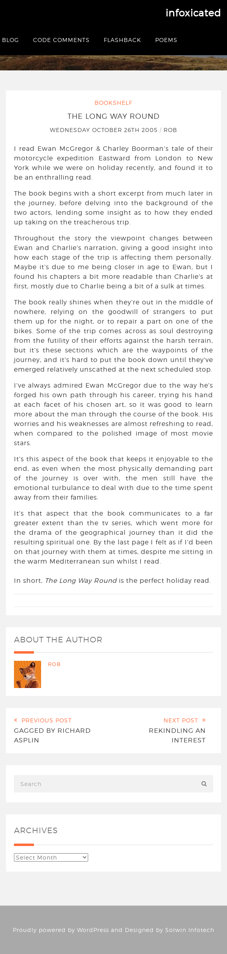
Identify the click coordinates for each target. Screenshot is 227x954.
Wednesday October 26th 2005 (105, 129)
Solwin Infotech (189, 929)
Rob (170, 129)
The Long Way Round (113, 116)
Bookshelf (113, 102)
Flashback (122, 39)
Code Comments (61, 39)
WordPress (93, 929)
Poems (166, 39)
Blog (10, 39)
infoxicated (193, 13)
